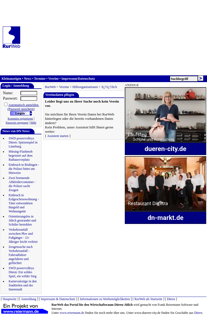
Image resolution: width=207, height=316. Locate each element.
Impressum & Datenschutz (58, 299)
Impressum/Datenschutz (78, 78)
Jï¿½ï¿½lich (109, 87)
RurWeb (50, 87)
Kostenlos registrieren (20, 118)
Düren (171, 299)
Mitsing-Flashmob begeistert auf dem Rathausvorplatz (21, 155)
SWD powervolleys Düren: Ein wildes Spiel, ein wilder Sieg (22, 272)
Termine (40, 78)
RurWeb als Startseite (148, 299)
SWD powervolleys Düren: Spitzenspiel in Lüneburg (23, 142)
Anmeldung (28, 299)
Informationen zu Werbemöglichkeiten (105, 299)
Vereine (53, 78)
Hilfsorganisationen (85, 87)
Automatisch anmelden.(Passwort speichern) (23, 107)
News (27, 78)
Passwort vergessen (17, 122)
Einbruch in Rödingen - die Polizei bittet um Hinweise (24, 169)
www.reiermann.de (72, 313)
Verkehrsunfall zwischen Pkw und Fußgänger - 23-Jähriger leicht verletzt (23, 236)
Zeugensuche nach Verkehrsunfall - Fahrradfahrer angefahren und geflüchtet (21, 255)
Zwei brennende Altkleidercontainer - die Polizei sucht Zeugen (22, 184)
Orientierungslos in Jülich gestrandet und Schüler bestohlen (22, 220)
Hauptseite (9, 299)
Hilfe (33, 122)
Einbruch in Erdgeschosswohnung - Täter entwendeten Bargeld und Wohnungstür (24, 203)
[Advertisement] (115, 37)
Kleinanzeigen (11, 78)
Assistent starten (57, 136)
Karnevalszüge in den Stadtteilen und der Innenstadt (23, 285)
